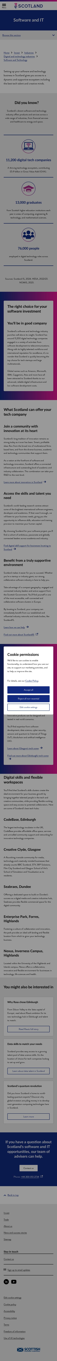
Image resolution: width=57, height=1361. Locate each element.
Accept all (28, 689)
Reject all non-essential (28, 698)
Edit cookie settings (28, 707)
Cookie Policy (31, 680)
